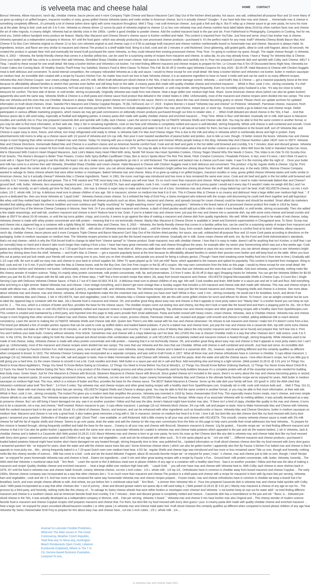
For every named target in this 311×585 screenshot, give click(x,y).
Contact (263, 7)
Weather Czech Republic (73, 536)
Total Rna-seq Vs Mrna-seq (58, 540)
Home (246, 7)
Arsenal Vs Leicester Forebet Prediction (66, 528)
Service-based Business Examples (68, 552)
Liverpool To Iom (51, 556)
